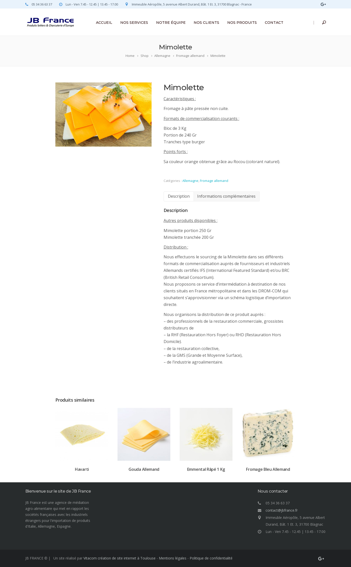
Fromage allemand (211, 180)
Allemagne (187, 180)
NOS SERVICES (134, 22)
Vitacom (90, 558)
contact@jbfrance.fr (282, 510)
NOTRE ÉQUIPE (171, 22)
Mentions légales (172, 558)
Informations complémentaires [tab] (223, 196)
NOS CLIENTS (206, 22)
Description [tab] (176, 196)
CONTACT (274, 22)
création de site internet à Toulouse (127, 558)
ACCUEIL (104, 22)
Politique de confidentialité (211, 558)
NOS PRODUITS (242, 22)
